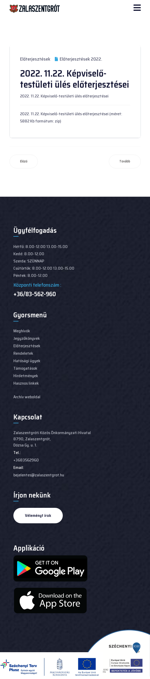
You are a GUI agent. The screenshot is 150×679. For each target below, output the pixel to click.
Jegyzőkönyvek (26, 338)
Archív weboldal (26, 397)
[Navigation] (137, 8)
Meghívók (21, 331)
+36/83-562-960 (34, 294)
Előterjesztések (35, 59)
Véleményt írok (38, 515)
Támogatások (25, 368)
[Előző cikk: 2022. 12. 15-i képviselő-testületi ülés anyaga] (24, 161)
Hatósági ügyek (26, 361)
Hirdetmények (25, 375)
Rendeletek (23, 353)
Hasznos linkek (26, 383)
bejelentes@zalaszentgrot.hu (38, 475)
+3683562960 (26, 460)
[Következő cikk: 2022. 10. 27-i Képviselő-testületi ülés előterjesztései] (125, 161)
